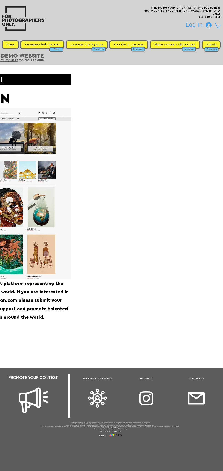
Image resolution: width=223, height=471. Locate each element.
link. (178, 426)
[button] (217, 25)
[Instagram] (146, 398)
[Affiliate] (97, 398)
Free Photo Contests (104, 441)
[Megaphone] (33, 400)
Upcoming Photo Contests (86, 441)
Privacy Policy (122, 429)
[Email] (196, 398)
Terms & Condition (106, 429)
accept (92, 426)
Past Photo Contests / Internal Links (126, 441)
